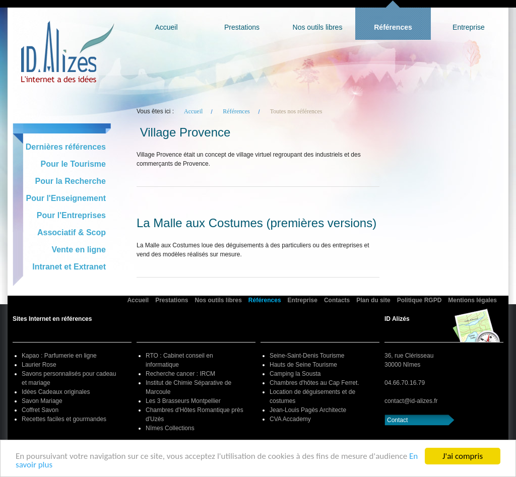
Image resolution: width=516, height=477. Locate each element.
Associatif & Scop (71, 232)
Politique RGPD (419, 300)
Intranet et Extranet (69, 266)
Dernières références (66, 147)
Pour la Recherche (70, 181)
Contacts (337, 300)
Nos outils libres (318, 27)
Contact (397, 420)
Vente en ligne (78, 249)
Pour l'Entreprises (71, 215)
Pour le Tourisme (73, 164)
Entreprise (469, 27)
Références (393, 27)
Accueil (166, 27)
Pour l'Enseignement (66, 198)
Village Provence (185, 132)
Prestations (242, 27)
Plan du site (373, 300)
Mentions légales (472, 300)
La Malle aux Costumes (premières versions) (256, 223)
